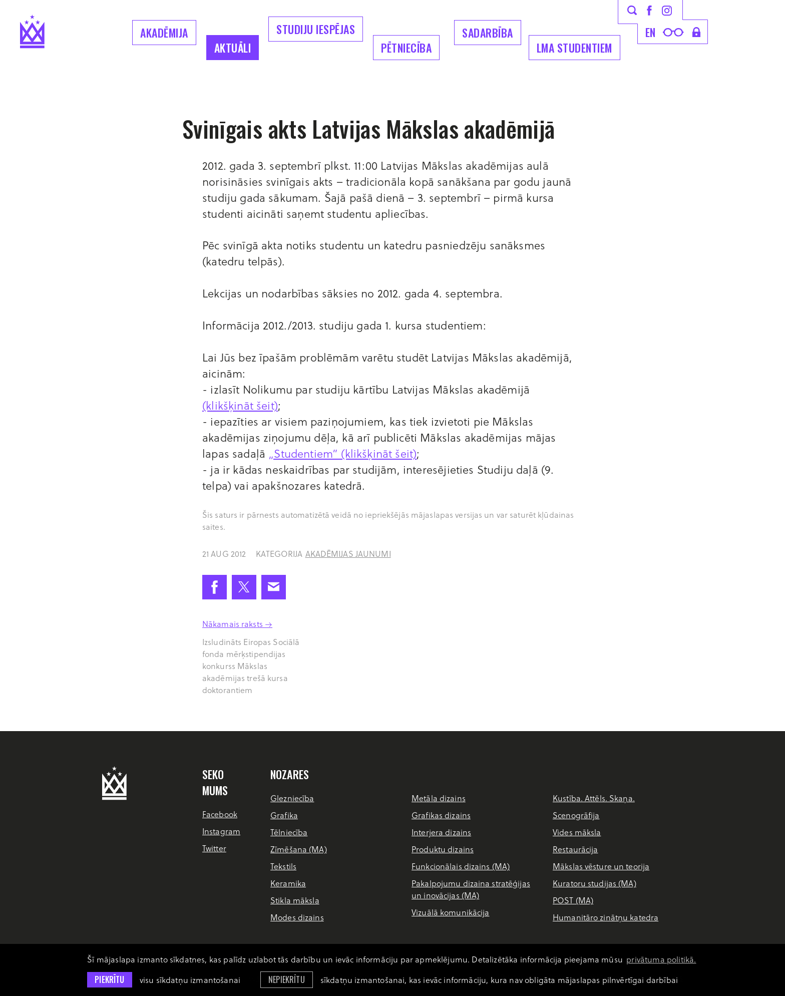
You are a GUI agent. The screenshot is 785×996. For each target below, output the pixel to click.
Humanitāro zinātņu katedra (605, 917)
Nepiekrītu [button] (286, 979)
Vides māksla (577, 832)
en (650, 32)
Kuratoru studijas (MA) (594, 883)
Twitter (214, 848)
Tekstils (283, 866)
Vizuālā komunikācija (450, 912)
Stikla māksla (294, 900)
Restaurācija (575, 849)
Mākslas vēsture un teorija (601, 866)
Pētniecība (406, 48)
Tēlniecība (288, 832)
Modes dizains (297, 917)
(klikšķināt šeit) (240, 405)
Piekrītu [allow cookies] (109, 979)
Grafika (284, 815)
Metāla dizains (439, 798)
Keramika (288, 883)
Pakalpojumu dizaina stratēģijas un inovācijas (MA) (471, 889)
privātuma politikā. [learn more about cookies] (661, 959)
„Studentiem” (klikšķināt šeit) (342, 453)
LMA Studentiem (574, 48)
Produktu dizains (443, 849)
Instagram (221, 831)
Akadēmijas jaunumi (348, 553)
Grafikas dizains (441, 815)
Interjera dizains (441, 832)
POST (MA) (573, 900)
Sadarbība (487, 33)
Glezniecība (292, 798)
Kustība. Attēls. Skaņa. (594, 798)
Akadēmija (164, 33)
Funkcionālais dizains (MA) (461, 866)
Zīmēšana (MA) (298, 849)
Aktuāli (232, 48)
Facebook (219, 814)
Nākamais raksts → (237, 623)
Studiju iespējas (315, 29)
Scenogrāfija (576, 815)
